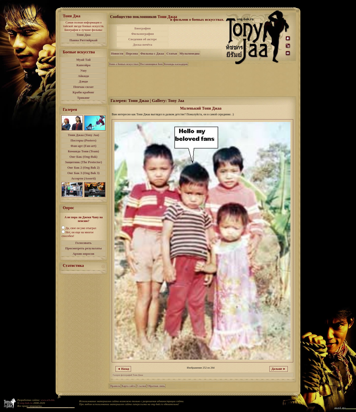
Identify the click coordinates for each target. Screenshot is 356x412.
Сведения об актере (142, 39)
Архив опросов (83, 253)
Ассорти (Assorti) (83, 178)
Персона (132, 53)
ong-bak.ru (26, 402)
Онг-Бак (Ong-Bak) (83, 156)
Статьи (171, 53)
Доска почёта (142, 44)
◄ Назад (123, 369)
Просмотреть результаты (83, 248)
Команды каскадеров (176, 64)
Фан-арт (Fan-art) (83, 146)
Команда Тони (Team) (83, 151)
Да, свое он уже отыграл (81, 228)
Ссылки (141, 386)
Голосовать (83, 243)
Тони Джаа (167, 17)
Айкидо (83, 76)
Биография (142, 28)
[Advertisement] (197, 36)
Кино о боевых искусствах (124, 64)
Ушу (83, 70)
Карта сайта (128, 386)
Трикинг (83, 97)
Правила (115, 386)
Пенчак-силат (83, 87)
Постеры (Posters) (83, 140)
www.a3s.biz (47, 399)
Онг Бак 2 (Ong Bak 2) (83, 167)
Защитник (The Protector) (83, 162)
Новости (117, 53)
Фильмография (142, 34)
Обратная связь (156, 386)
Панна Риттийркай (83, 40)
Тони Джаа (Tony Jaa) (83, 135)
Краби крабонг (83, 92)
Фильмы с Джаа (152, 53)
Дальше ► (278, 369)
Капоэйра (83, 65)
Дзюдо (83, 81)
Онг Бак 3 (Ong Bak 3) (83, 173)
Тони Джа (83, 35)
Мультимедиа (189, 53)
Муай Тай (83, 59)
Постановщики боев (151, 64)
